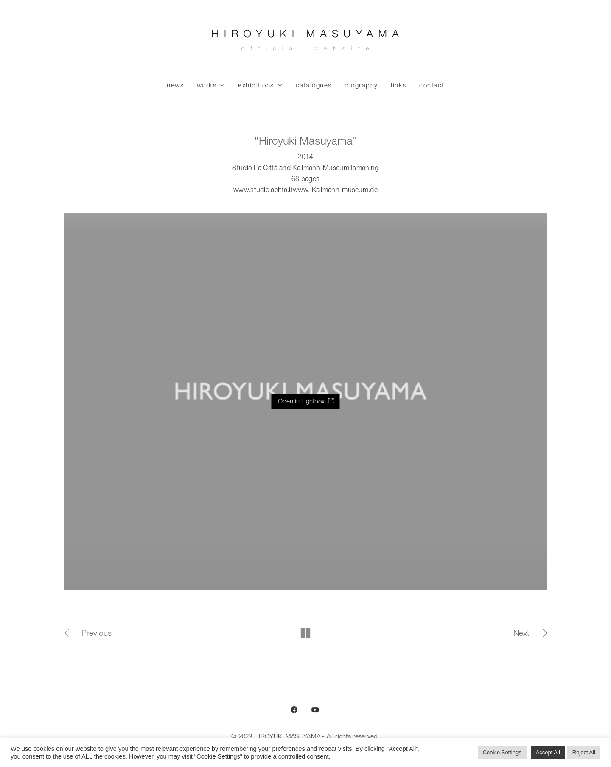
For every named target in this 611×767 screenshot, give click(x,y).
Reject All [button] (583, 752)
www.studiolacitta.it (263, 191)
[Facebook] (294, 709)
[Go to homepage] (305, 42)
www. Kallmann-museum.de (335, 191)
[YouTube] (315, 709)
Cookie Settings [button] (502, 752)
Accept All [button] (548, 752)
